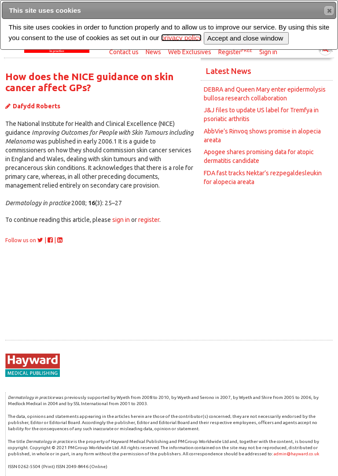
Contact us (124, 51)
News (153, 51)
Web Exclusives (189, 51)
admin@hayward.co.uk (296, 453)
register (148, 219)
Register (235, 51)
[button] (329, 10)
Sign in (268, 51)
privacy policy (181, 37)
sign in (121, 219)
